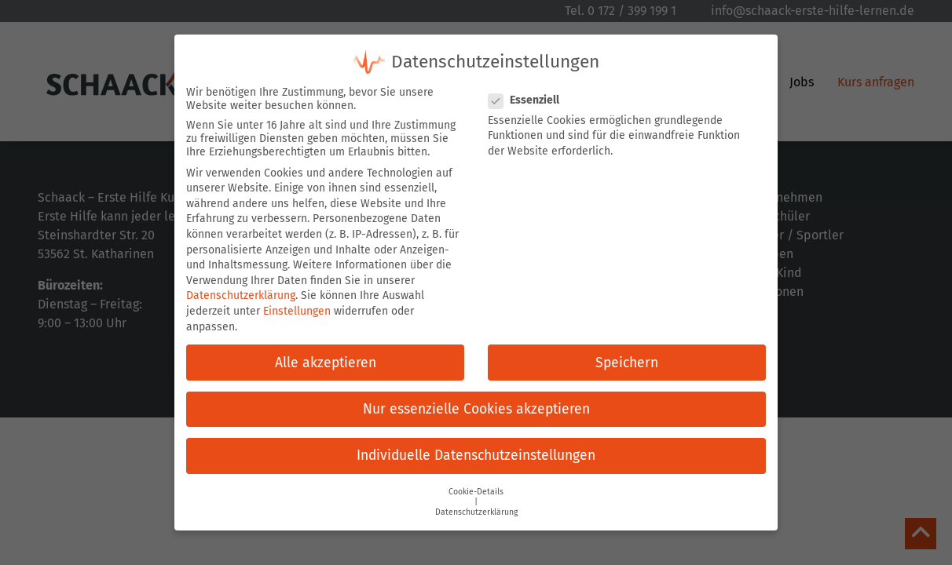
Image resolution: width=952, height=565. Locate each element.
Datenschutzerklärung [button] (476, 512)
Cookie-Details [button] (476, 492)
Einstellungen (297, 311)
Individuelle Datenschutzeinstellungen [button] (476, 455)
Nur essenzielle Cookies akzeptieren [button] (476, 409)
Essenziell (528, 100)
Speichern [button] (626, 363)
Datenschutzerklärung (240, 295)
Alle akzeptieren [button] (325, 363)
